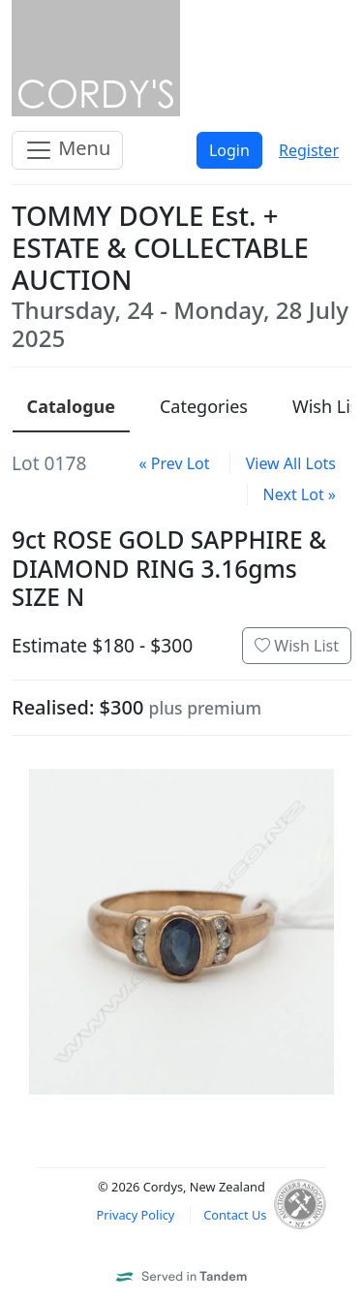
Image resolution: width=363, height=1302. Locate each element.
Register (309, 150)
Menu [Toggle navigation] (67, 150)
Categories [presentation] (204, 406)
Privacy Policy (136, 1214)
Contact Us (234, 1214)
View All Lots (291, 463)
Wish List (297, 645)
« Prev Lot (173, 463)
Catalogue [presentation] (71, 406)
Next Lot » (299, 494)
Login (229, 150)
